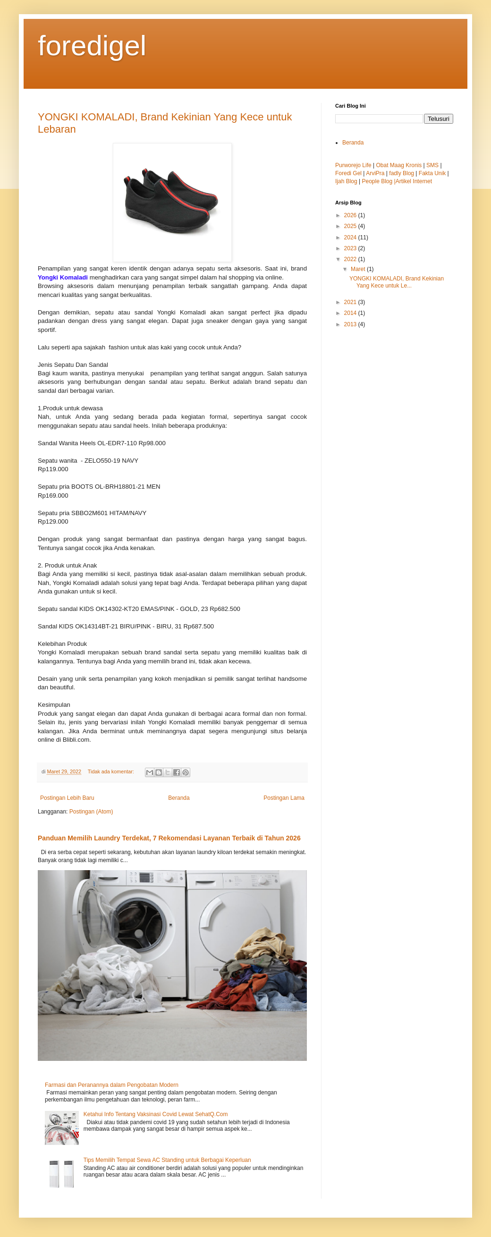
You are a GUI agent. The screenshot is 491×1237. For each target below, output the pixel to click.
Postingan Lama (284, 798)
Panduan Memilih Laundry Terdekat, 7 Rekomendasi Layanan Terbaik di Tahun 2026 (169, 838)
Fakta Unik (432, 173)
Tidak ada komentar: (111, 771)
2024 (351, 237)
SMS (432, 165)
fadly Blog (401, 173)
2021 (351, 302)
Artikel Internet (414, 181)
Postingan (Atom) (91, 811)
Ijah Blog (346, 181)
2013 (351, 324)
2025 (351, 226)
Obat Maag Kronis (399, 165)
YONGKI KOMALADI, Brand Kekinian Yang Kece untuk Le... (396, 281)
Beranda (178, 798)
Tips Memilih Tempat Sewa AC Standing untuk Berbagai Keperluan (167, 1160)
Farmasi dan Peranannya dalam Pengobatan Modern (111, 1085)
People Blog (378, 181)
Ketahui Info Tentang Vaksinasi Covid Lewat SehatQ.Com (156, 1114)
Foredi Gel (348, 173)
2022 (351, 259)
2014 (351, 313)
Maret (359, 269)
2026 (351, 215)
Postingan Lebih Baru (67, 798)
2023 (351, 248)
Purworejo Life (353, 165)
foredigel (92, 45)
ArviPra (375, 173)
